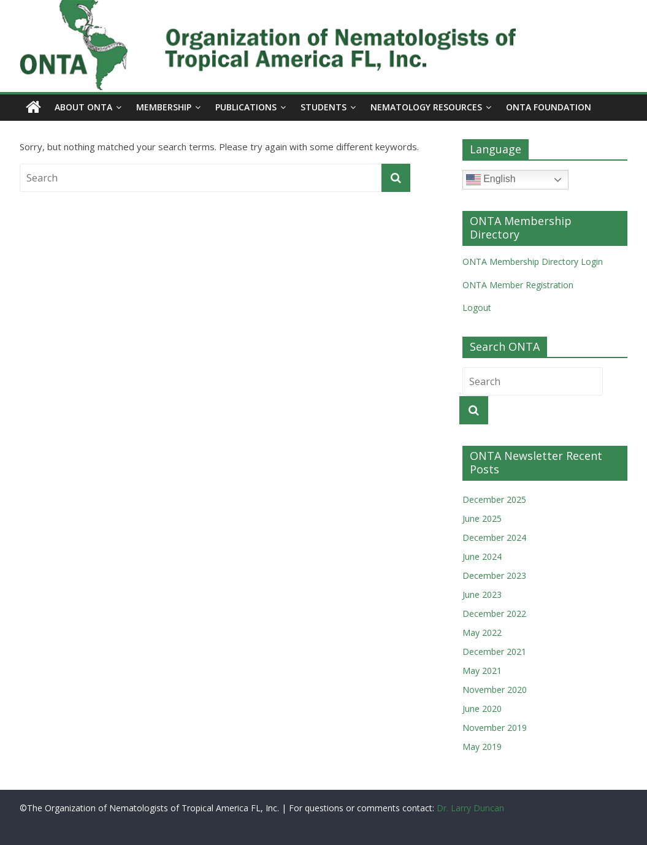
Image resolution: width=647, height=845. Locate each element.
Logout (476, 307)
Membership (163, 107)
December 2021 (494, 651)
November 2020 (494, 689)
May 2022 (482, 632)
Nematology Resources (426, 107)
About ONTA (83, 107)
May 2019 (482, 746)
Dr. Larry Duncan (470, 808)
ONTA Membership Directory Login (532, 261)
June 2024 (482, 556)
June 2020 (482, 708)
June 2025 (482, 518)
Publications (246, 107)
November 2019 (494, 727)
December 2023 (494, 575)
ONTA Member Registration (517, 285)
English (491, 179)
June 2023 (482, 594)
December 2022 (494, 613)
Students (323, 107)
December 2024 (494, 537)
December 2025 (494, 499)
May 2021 (482, 670)
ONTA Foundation (548, 107)
